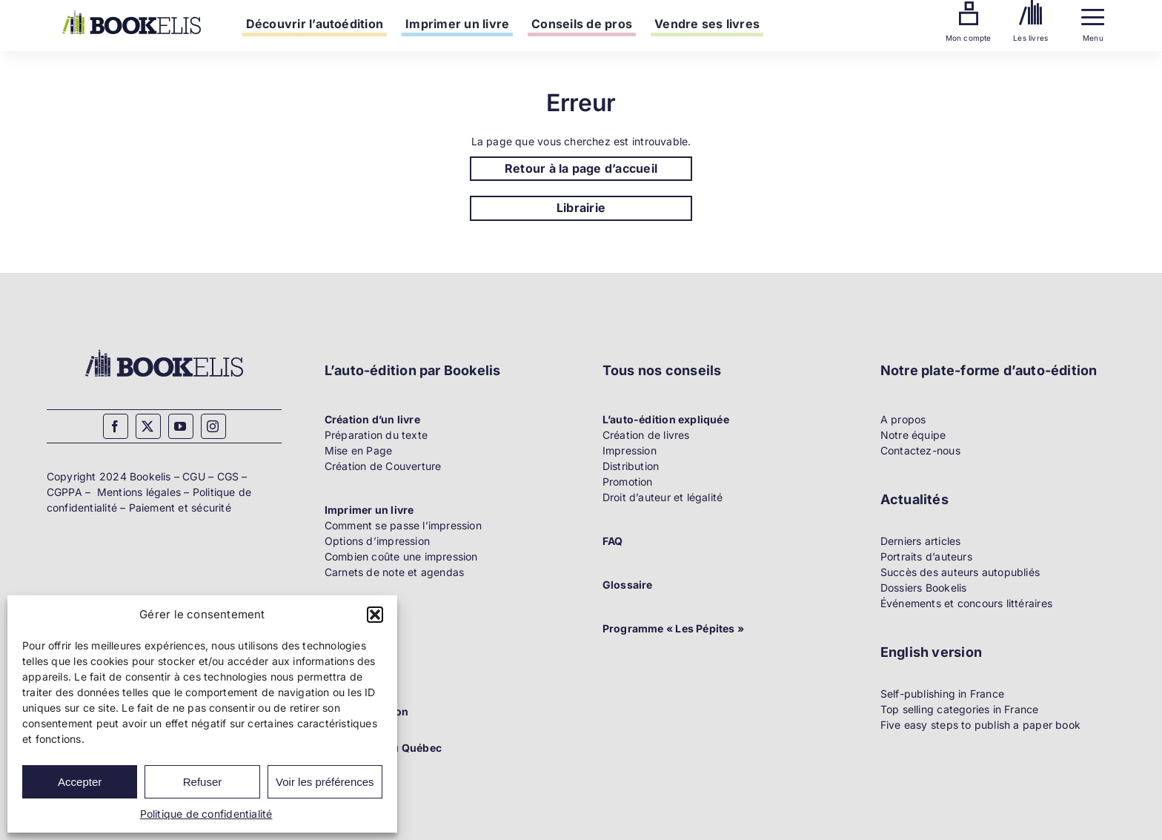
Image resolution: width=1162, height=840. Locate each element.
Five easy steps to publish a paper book (980, 724)
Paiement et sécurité (180, 507)
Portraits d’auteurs (926, 556)
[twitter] (148, 426)
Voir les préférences (325, 781)
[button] (375, 614)
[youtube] (180, 426)
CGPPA (64, 492)
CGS (228, 476)
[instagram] (213, 426)
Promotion (627, 481)
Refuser (202, 781)
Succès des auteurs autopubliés (960, 572)
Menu (1093, 37)
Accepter (80, 781)
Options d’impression (377, 541)
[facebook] (115, 426)
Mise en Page (359, 450)
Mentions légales (139, 492)
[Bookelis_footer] (164, 351)
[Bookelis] (131, 15)
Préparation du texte (376, 435)
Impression (629, 450)
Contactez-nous (920, 450)
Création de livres (646, 435)
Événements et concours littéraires (966, 603)
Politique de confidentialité (206, 813)
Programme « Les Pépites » (673, 628)
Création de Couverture (383, 466)
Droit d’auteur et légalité (662, 497)
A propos (903, 419)
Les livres (1030, 37)
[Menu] (1092, 13)
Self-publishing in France (942, 693)
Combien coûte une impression (401, 556)
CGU (193, 476)
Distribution (631, 466)
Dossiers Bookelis (923, 587)
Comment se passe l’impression (403, 525)
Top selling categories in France (959, 709)
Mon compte (969, 37)
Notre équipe (913, 435)
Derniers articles (920, 541)
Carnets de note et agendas (394, 572)
